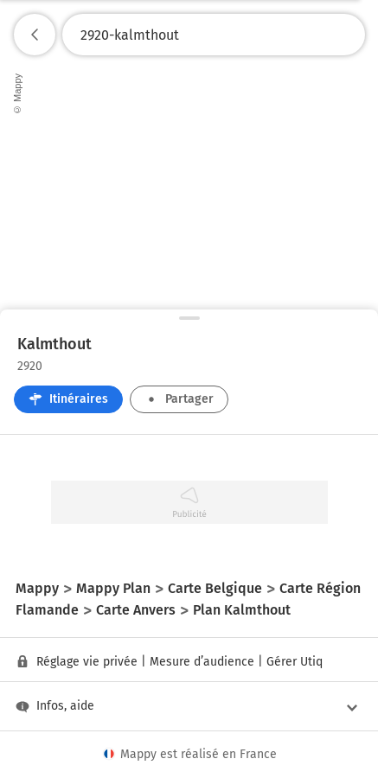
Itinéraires (68, 399)
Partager (179, 399)
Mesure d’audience (202, 661)
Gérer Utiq (294, 661)
